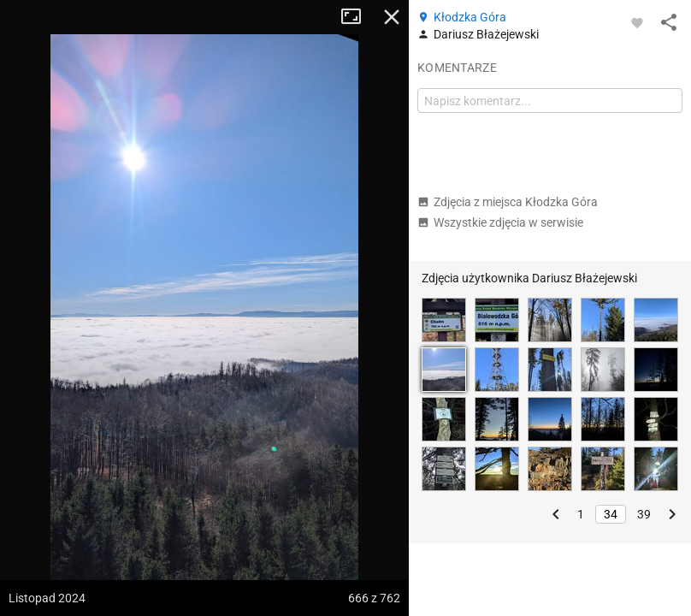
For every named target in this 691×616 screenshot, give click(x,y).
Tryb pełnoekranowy (357, 17)
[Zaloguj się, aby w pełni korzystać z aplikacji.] (637, 22)
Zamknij (392, 17)
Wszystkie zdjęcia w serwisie (500, 222)
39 (644, 514)
